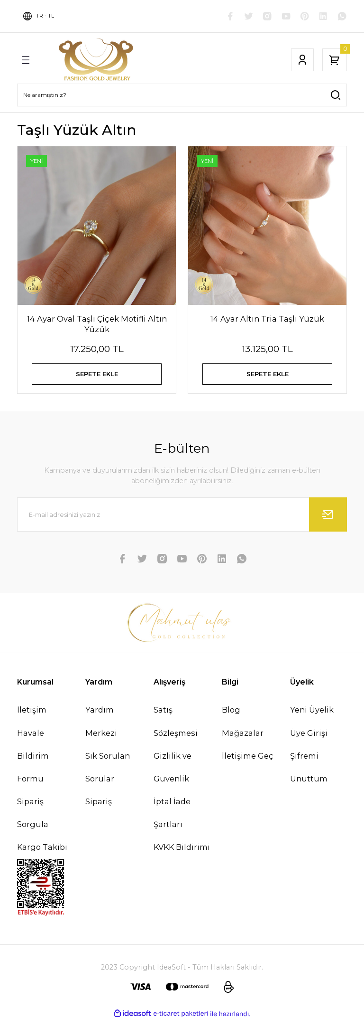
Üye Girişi (309, 740)
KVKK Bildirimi (182, 854)
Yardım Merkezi (101, 729)
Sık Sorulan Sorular (107, 775)
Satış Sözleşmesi (176, 729)
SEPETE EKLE (96, 376)
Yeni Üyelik (312, 717)
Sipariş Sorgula (32, 820)
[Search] (182, 95)
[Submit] (328, 522)
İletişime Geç (247, 763)
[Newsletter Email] (182, 522)
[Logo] (97, 59)
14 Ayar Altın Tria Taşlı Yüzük (267, 319)
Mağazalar (243, 740)
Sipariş (98, 809)
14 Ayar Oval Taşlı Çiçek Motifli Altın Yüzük (97, 324)
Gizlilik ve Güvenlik (172, 775)
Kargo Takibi (42, 854)
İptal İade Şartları (172, 820)
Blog (231, 717)
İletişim (31, 717)
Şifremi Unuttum (309, 775)
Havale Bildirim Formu (33, 763)
